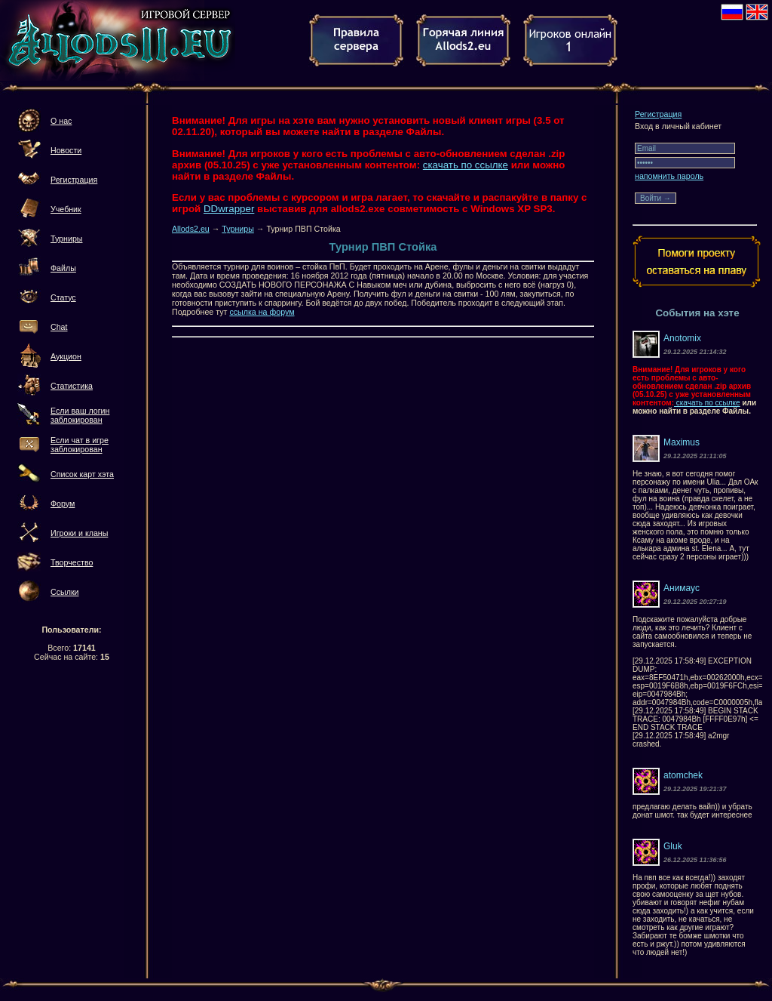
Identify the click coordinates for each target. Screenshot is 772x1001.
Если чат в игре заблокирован (80, 445)
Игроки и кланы (79, 532)
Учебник (66, 209)
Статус (63, 297)
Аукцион (66, 356)
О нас (61, 120)
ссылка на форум (261, 311)
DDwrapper (229, 208)
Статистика (72, 385)
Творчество (72, 562)
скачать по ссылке (465, 165)
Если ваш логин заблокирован (80, 415)
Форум (63, 503)
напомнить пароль (669, 175)
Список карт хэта (82, 474)
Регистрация (74, 179)
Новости (66, 150)
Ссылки (65, 591)
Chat (59, 326)
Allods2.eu (191, 228)
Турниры (66, 238)
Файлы (63, 268)
